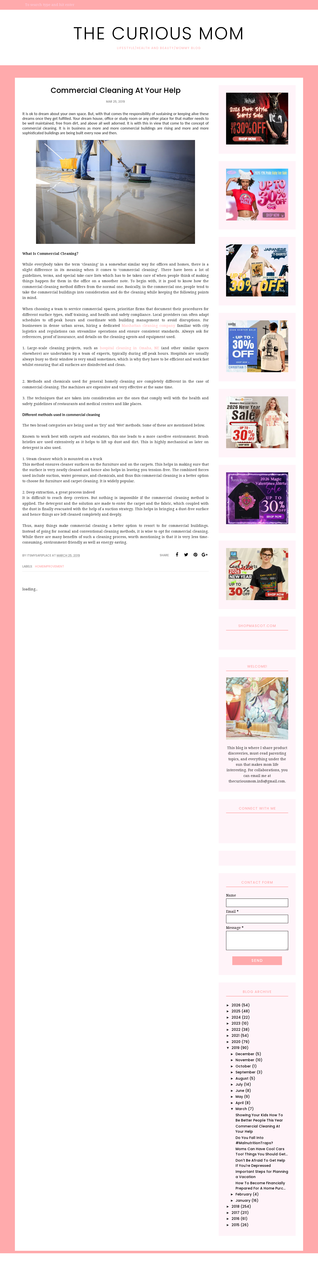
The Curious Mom (159, 33)
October (243, 1066)
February (244, 1194)
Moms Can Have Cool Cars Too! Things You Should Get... (262, 1151)
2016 (235, 1218)
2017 (235, 1212)
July (239, 1084)
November (245, 1059)
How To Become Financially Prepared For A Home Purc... (260, 1186)
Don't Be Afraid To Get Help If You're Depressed (260, 1163)
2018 (235, 1206)
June (240, 1090)
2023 (236, 1023)
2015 (235, 1224)
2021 (235, 1035)
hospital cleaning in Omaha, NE (129, 348)
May (239, 1096)
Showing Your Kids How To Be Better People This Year (259, 1118)
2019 (235, 1047)
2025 (236, 1011)
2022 (236, 1029)
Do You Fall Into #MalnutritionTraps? (254, 1140)
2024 (236, 1017)
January (243, 1200)
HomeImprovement (49, 566)
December (245, 1053)
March (241, 1108)
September (246, 1072)
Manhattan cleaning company (148, 326)
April (240, 1102)
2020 (236, 1041)
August (242, 1078)
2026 (236, 1005)
